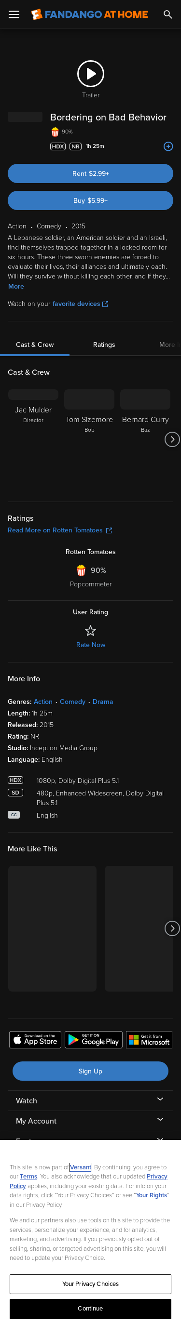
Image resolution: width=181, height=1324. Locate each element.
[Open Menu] (14, 14)
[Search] (168, 14)
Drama (103, 702)
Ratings (104, 345)
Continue (90, 1308)
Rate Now (90, 645)
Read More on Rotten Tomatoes (60, 530)
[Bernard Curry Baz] (145, 439)
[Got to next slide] (172, 439)
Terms (28, 1176)
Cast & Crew (35, 345)
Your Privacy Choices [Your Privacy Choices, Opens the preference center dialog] (90, 1284)
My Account (36, 1121)
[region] (90, 1232)
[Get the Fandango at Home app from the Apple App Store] (35, 1041)
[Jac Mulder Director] (33, 439)
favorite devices (80, 304)
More (16, 286)
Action (43, 702)
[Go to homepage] (89, 14)
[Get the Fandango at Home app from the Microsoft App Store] (149, 1041)
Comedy (72, 702)
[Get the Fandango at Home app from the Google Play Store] (93, 1041)
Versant (80, 1167)
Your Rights (151, 1195)
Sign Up (90, 1071)
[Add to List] (168, 146)
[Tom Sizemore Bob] (89, 439)
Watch (26, 1101)
